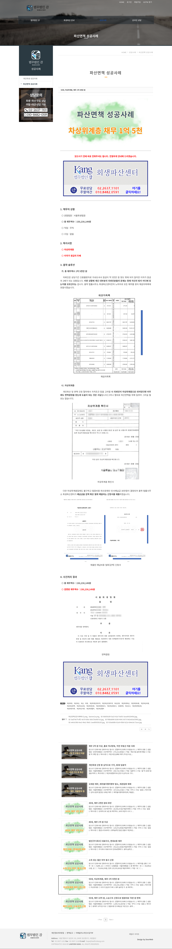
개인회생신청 (89, 706)
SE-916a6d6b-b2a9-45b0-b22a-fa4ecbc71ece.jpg (123, 722)
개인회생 (68, 703)
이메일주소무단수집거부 (83, 933)
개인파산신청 (80, 706)
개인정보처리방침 (57, 933)
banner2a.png (93, 716)
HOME (121, 2)
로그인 (129, 2)
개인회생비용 (134, 703)
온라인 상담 (136, 20)
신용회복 (120, 706)
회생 (85, 703)
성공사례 (102, 20)
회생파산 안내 (69, 20)
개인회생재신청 (136, 706)
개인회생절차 (80, 708)
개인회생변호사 (99, 706)
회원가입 (137, 2)
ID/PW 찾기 (147, 2)
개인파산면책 (70, 706)
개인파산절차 (89, 708)
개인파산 (75, 703)
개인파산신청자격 (106, 703)
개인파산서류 (70, 708)
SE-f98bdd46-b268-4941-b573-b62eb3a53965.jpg (122, 719)
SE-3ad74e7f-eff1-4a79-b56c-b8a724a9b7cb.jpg (85, 719)
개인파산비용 (144, 703)
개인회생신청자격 (94, 703)
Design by (146, 939)
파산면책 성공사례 (147, 52)
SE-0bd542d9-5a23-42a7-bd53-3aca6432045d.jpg (118, 716)
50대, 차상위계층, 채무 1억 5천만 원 (72, 90)
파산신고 (127, 706)
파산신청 (116, 703)
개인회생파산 (125, 703)
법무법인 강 (35, 20)
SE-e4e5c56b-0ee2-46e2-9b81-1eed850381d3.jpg (86, 722)
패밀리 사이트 (135, 934)
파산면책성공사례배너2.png (77, 716)
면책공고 (69, 933)
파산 (81, 703)
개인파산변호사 (111, 706)
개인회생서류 (146, 706)
